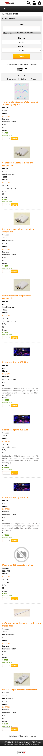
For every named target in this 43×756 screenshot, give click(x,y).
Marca (21, 37)
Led (3, 9)
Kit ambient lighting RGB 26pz (15, 497)
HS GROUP (6, 116)
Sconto (21, 46)
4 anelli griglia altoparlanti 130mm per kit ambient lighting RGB (20, 103)
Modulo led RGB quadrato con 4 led (17, 565)
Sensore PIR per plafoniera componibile (19, 689)
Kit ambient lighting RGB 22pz (15, 429)
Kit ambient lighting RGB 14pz (15, 362)
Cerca (21, 24)
